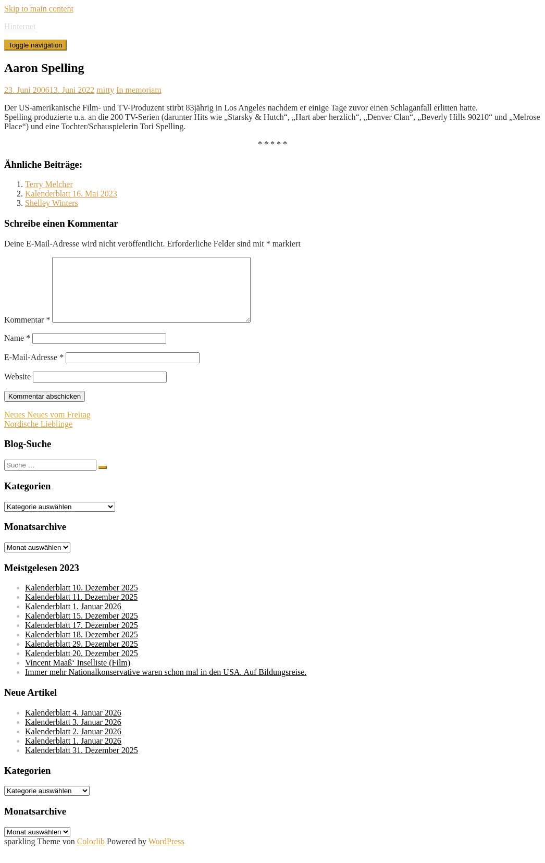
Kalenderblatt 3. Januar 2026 (73, 734)
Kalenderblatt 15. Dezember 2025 (81, 628)
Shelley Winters (51, 203)
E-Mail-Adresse (34, 369)
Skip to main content (38, 8)
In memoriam (139, 89)
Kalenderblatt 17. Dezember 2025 (81, 637)
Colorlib (91, 853)
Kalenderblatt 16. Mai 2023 (71, 193)
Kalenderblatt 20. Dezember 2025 (81, 665)
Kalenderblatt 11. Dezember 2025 (81, 609)
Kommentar (27, 332)
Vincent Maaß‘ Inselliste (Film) (77, 675)
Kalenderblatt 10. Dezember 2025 (81, 600)
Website (17, 389)
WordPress (166, 853)
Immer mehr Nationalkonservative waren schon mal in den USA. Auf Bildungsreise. (165, 684)
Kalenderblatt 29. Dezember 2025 (81, 656)
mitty (105, 89)
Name (17, 350)
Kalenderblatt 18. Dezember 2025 (81, 647)
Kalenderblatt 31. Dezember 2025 (81, 762)
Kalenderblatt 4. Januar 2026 (73, 725)
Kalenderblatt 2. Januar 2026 (73, 743)
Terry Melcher (49, 184)
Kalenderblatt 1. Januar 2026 (73, 618)
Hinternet (19, 26)
